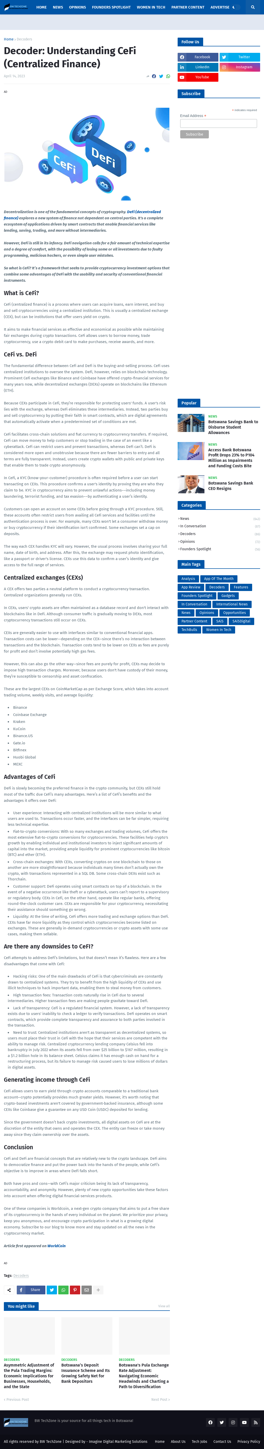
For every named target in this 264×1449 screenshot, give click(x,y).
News (220, 519)
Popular (189, 403)
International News (232, 604)
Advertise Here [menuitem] (225, 7)
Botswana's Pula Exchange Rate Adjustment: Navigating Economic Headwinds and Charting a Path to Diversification (144, 1376)
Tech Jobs (199, 1441)
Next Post (159, 1399)
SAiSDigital (241, 621)
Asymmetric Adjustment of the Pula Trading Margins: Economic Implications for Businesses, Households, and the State (29, 1376)
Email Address (193, 115)
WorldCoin (56, 1246)
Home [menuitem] (41, 7)
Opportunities (234, 613)
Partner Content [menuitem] (187, 7)
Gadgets (228, 596)
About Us (178, 1441)
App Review (191, 587)
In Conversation (220, 526)
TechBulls (189, 630)
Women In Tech (218, 630)
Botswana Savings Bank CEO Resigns (230, 486)
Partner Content (194, 621)
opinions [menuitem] (77, 7)
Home (9, 39)
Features (241, 587)
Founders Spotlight (220, 549)
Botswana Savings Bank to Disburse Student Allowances (233, 427)
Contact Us (222, 1441)
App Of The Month (219, 579)
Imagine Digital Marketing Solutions (118, 1441)
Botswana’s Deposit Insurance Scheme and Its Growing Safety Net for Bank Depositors (85, 1373)
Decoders (24, 39)
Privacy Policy (248, 1441)
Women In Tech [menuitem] (151, 7)
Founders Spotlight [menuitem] (111, 7)
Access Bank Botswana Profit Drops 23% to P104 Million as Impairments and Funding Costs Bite (231, 457)
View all (164, 1306)
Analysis (188, 579)
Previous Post (17, 1399)
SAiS (220, 621)
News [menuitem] (58, 7)
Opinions (220, 542)
